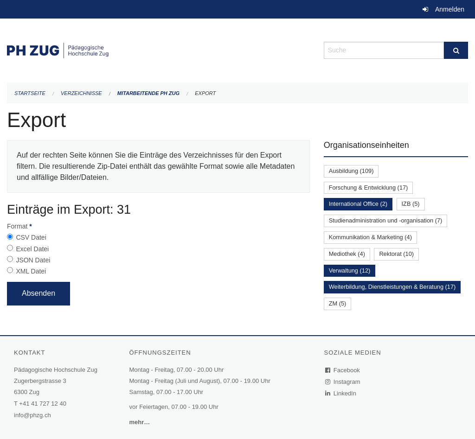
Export (205, 93)
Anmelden (449, 9)
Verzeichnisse (81, 93)
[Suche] (456, 50)
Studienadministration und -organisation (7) (386, 220)
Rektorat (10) (396, 253)
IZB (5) (411, 203)
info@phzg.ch (32, 415)
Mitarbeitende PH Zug (148, 93)
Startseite (29, 93)
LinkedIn (341, 393)
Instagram (343, 381)
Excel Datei (32, 249)
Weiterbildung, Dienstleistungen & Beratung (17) (392, 286)
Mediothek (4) (347, 253)
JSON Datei (33, 260)
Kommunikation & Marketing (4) (370, 237)
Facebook (343, 370)
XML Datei (31, 271)
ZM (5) (338, 303)
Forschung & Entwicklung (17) (368, 187)
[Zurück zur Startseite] (158, 49)
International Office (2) (358, 203)
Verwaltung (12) (350, 270)
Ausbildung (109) (351, 170)
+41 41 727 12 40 (42, 403)
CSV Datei (31, 237)
